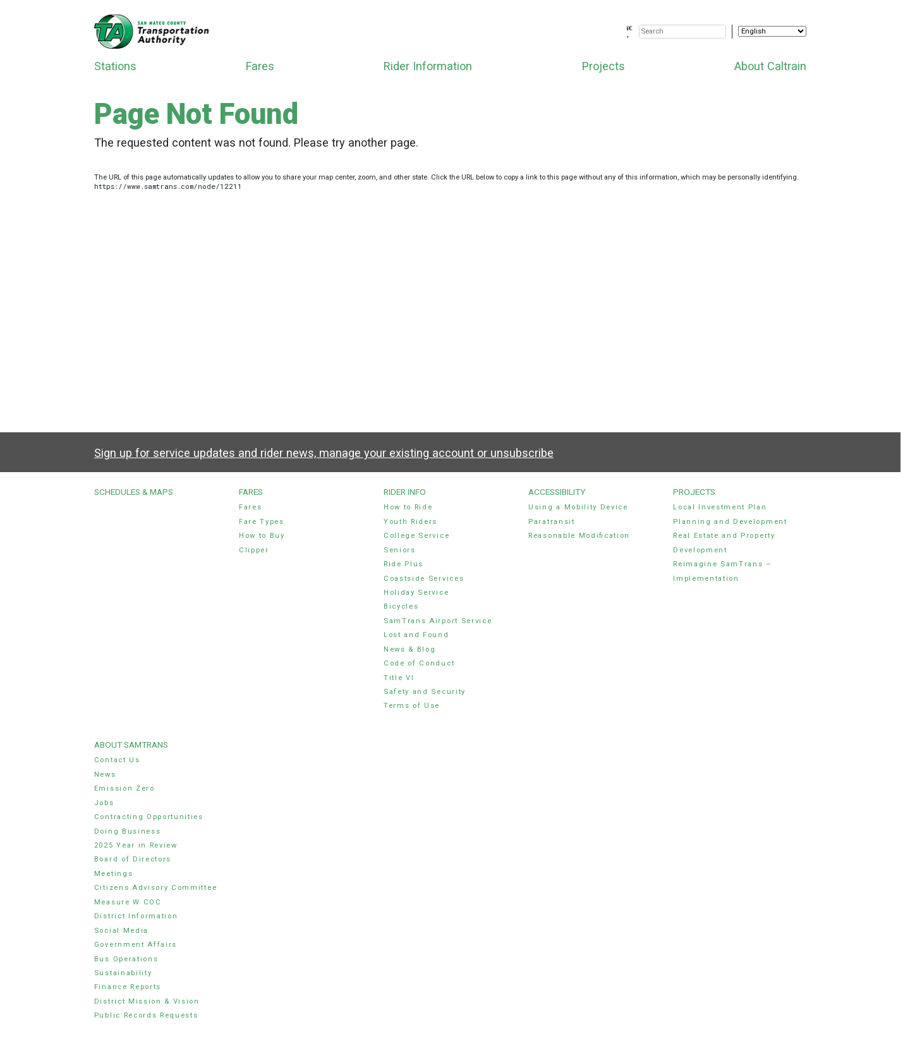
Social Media (121, 931)
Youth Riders (410, 522)
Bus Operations (126, 959)
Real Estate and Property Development (724, 543)
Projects (603, 66)
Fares (260, 66)
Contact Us (117, 760)
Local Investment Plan (720, 507)
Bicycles (401, 606)
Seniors (400, 550)
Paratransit (551, 522)
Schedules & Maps (133, 492)
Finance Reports (127, 987)
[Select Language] (772, 31)
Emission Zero (124, 788)
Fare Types (261, 522)
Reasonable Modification (579, 536)
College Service (416, 536)
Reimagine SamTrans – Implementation (722, 571)
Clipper (254, 550)
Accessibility (556, 492)
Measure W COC (128, 902)
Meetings (113, 874)
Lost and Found (416, 635)
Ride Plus (403, 564)
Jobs (104, 803)
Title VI (399, 678)
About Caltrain (770, 66)
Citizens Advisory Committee (155, 888)
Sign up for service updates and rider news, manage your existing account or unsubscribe (324, 452)
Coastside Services (424, 579)
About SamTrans (131, 744)
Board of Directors (132, 859)
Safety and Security (425, 692)
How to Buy (262, 536)
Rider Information (428, 66)
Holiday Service (416, 592)
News (105, 774)
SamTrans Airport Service (438, 621)
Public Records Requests (146, 1015)
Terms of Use (412, 706)
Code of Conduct (419, 663)
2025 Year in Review (136, 845)
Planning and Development (730, 522)
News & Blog (410, 649)
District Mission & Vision (147, 1001)
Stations (115, 66)
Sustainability (123, 973)
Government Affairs (135, 944)
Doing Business (127, 831)
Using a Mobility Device (578, 507)
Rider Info (405, 492)
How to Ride (408, 507)
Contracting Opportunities (148, 817)
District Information (136, 916)
